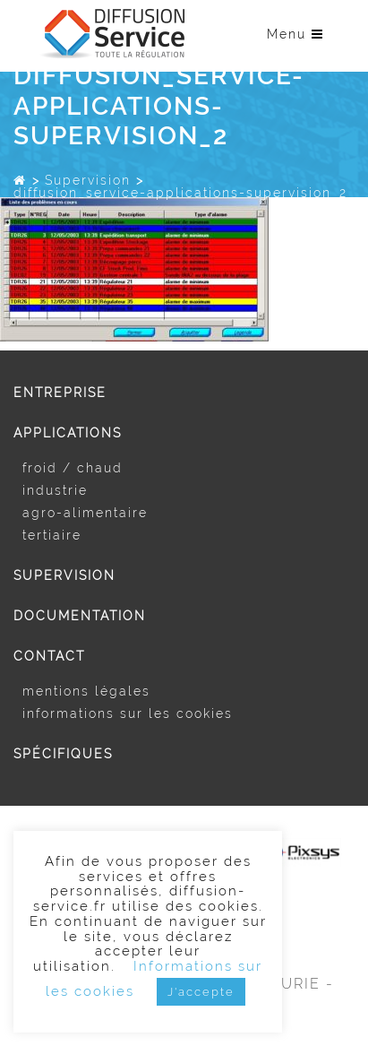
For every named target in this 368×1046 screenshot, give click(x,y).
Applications (67, 433)
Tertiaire (51, 535)
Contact (49, 656)
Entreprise (60, 392)
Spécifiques (63, 754)
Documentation (79, 616)
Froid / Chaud (72, 468)
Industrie (55, 490)
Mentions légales (86, 691)
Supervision (88, 180)
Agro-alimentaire (85, 513)
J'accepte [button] (201, 991)
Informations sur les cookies (127, 713)
